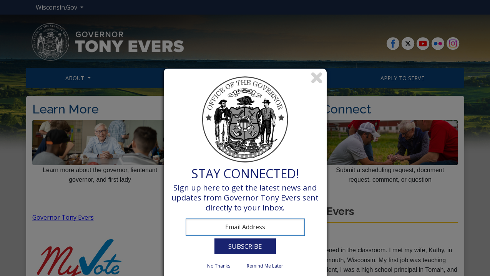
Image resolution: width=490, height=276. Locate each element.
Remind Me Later (265, 266)
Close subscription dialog (317, 78)
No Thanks (218, 266)
